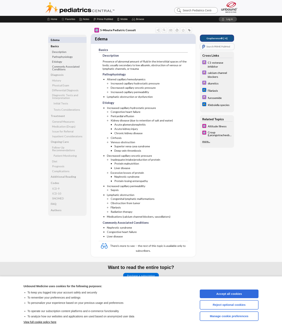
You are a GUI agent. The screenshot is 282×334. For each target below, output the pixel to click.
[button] (138, 19)
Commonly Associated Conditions (66, 62)
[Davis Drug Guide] (217, 64)
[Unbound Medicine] (229, 7)
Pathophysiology (62, 50)
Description (59, 45)
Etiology (57, 55)
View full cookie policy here (40, 322)
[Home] (52, 19)
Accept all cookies (229, 293)
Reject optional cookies (229, 304)
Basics (55, 40)
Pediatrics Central (94, 8)
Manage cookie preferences (229, 316)
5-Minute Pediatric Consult (115, 30)
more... (206, 141)
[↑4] (216, 38)
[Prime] (103, 19)
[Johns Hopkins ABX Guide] (217, 90)
